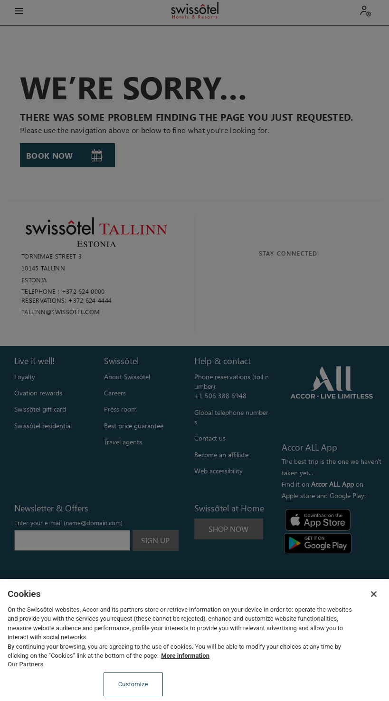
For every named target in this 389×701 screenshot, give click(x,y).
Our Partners (25, 664)
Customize (133, 684)
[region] (194, 640)
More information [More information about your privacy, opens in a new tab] (185, 655)
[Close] (373, 594)
